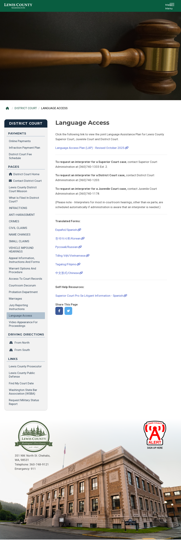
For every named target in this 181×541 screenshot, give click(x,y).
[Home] (8, 108)
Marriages (15, 298)
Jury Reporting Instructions (18, 307)
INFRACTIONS (18, 208)
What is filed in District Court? (24, 199)
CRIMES (14, 221)
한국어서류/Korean (68, 238)
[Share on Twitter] (68, 311)
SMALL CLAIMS (19, 241)
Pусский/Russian (66, 247)
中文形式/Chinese (67, 273)
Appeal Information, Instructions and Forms (24, 259)
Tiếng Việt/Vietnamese (70, 255)
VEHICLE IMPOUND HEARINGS (21, 249)
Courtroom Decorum (22, 285)
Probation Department (23, 292)
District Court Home (24, 174)
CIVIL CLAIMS (18, 228)
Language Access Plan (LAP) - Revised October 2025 (89, 148)
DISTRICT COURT (26, 108)
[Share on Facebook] (59, 311)
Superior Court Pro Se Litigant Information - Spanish (89, 295)
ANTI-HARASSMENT (22, 214)
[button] (172, 6)
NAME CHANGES (19, 234)
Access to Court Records (25, 278)
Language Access (20, 315)
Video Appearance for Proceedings (23, 324)
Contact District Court (27, 180)
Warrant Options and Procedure (22, 270)
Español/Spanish (66, 230)
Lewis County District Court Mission (23, 189)
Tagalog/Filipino (65, 264)
